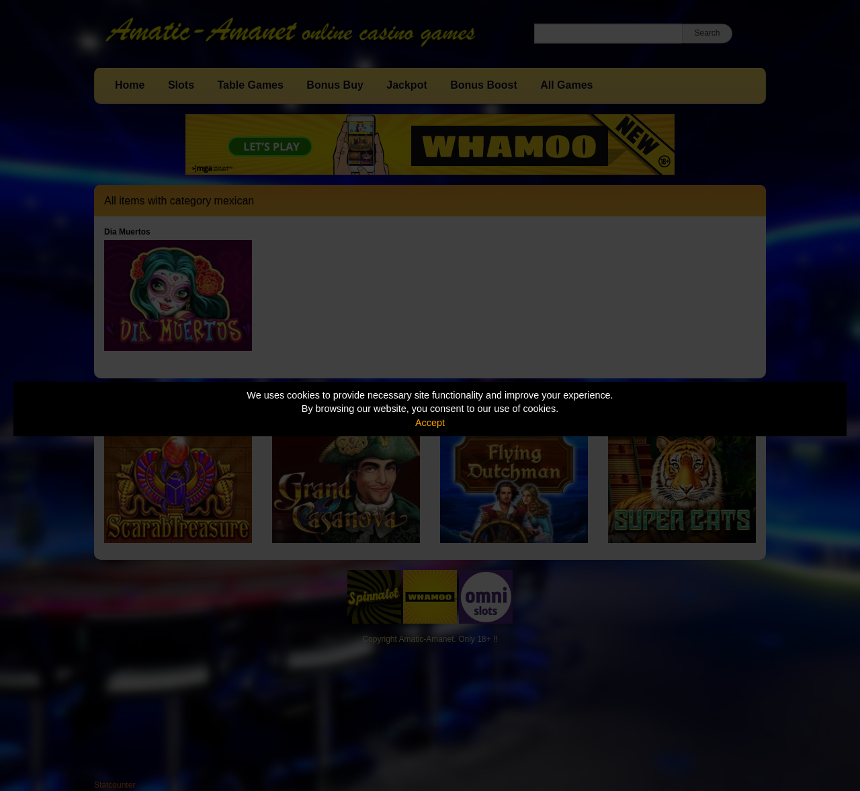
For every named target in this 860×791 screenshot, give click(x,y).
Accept (430, 422)
